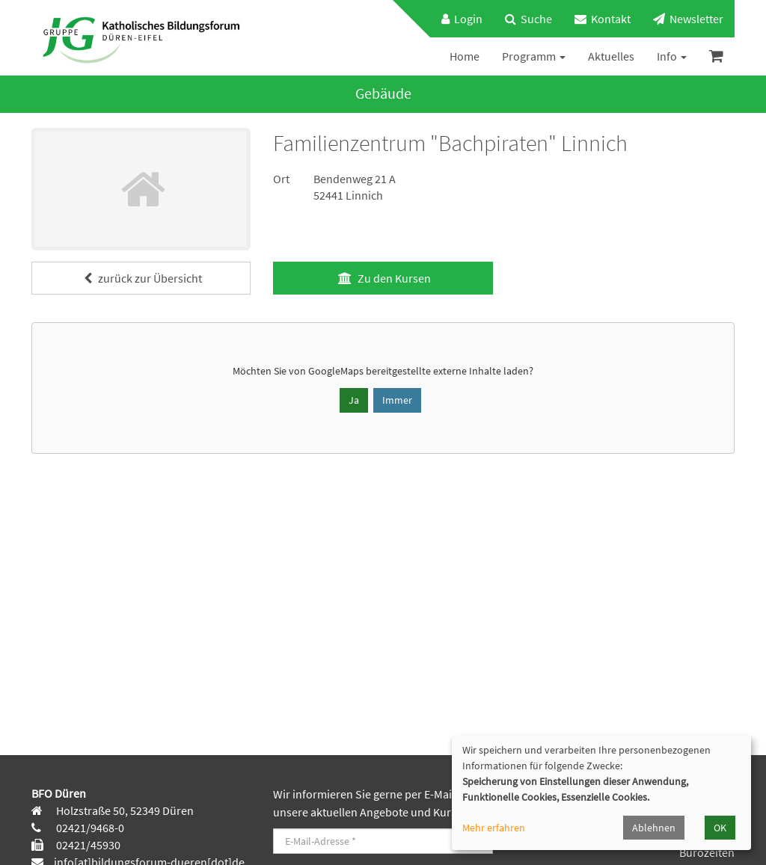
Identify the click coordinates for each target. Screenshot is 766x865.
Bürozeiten (707, 852)
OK (720, 827)
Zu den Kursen (382, 278)
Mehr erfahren (493, 827)
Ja (354, 400)
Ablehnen (653, 827)
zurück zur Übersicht (141, 278)
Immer (397, 400)
